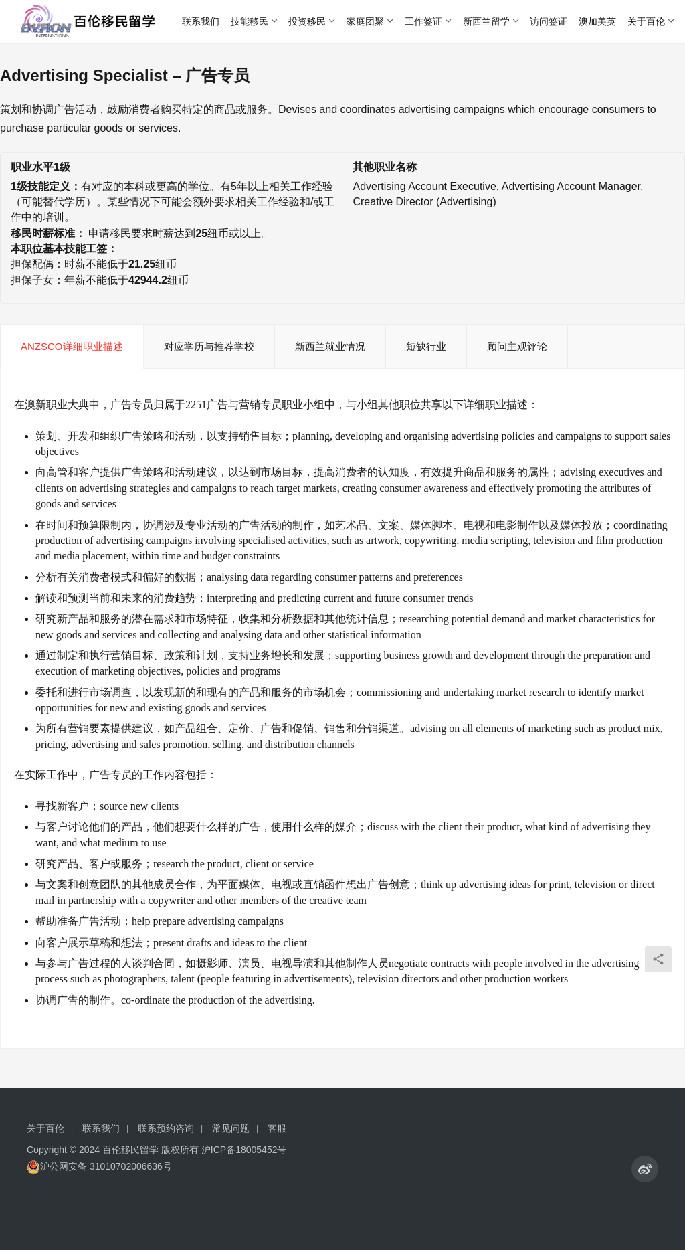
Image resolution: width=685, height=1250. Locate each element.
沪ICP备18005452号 (244, 1149)
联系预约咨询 (166, 1128)
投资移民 (307, 21)
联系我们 (200, 21)
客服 (277, 1128)
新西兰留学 (486, 21)
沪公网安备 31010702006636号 (99, 1166)
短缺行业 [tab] (426, 346)
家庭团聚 (365, 21)
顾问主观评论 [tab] (517, 346)
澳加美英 (597, 21)
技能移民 (249, 21)
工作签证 (423, 21)
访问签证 (548, 21)
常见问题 (231, 1128)
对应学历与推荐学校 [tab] (209, 346)
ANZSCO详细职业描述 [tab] (72, 346)
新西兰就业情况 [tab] (330, 346)
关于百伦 (646, 21)
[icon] (644, 1169)
